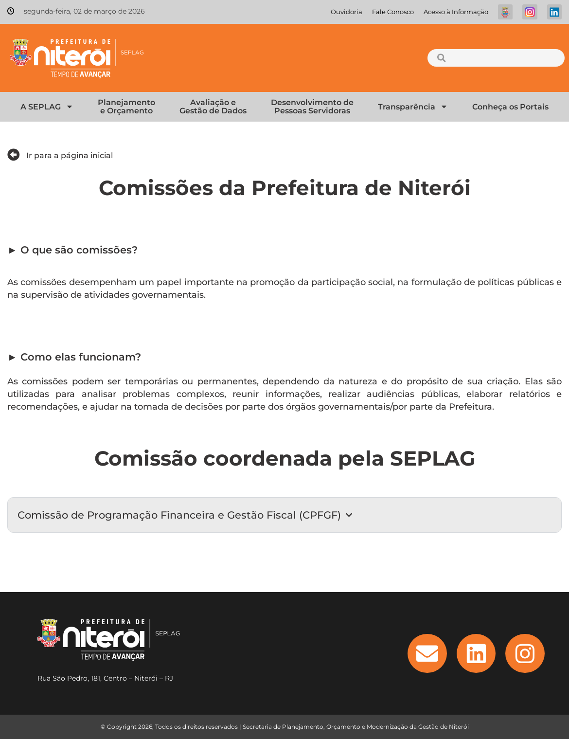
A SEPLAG (46, 106)
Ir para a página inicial (69, 155)
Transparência (413, 106)
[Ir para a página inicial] (13, 154)
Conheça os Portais (510, 106)
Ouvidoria (346, 12)
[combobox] (495, 58)
